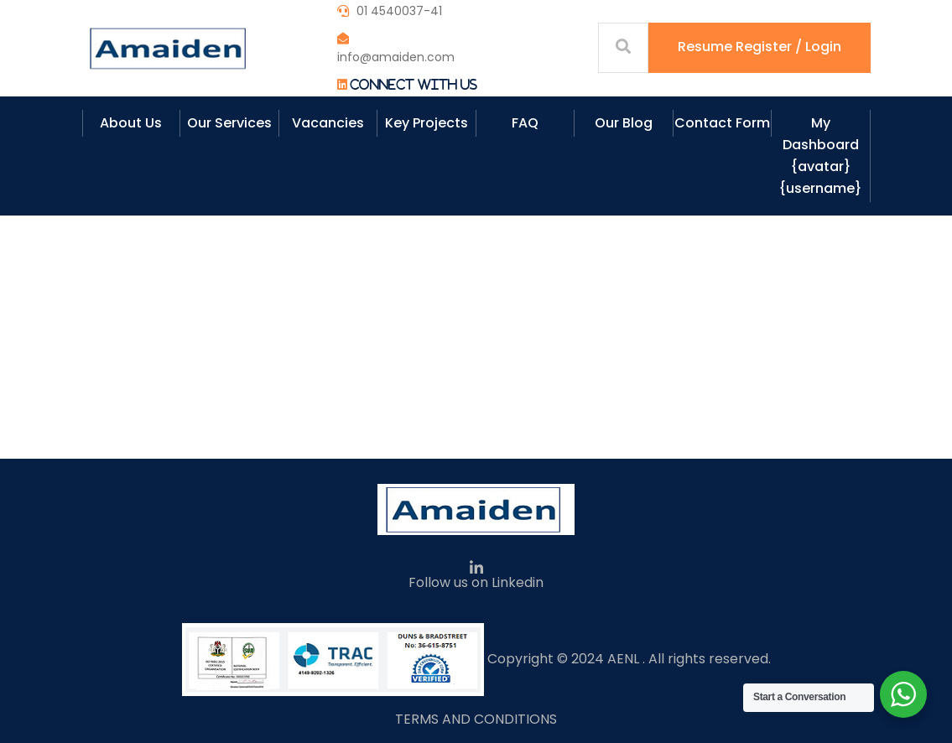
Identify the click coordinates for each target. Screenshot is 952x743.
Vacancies (328, 122)
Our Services (229, 122)
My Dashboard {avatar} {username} (820, 155)
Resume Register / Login (759, 46)
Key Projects (426, 122)
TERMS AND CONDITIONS (476, 719)
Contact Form (722, 122)
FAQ (525, 122)
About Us (131, 122)
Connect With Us (413, 85)
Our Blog (624, 122)
